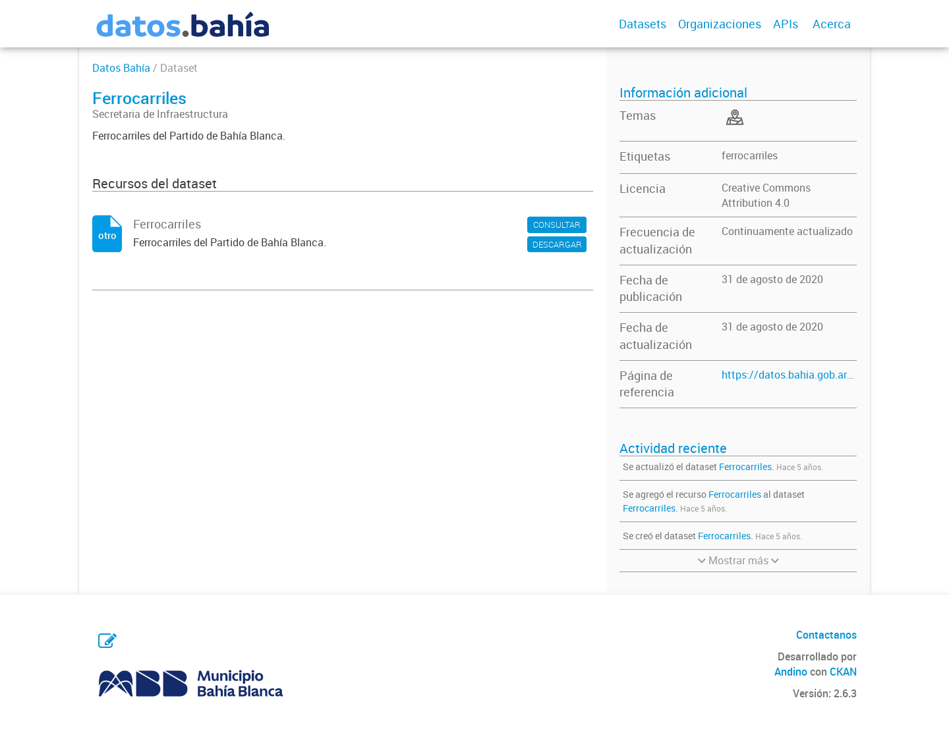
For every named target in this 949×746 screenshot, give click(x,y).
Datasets (642, 24)
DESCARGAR (557, 244)
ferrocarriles (750, 155)
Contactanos (826, 634)
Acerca (832, 24)
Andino (790, 671)
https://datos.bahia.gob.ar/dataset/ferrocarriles (835, 374)
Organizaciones (719, 24)
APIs (785, 24)
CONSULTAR (557, 224)
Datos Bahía (121, 68)
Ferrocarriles (745, 466)
